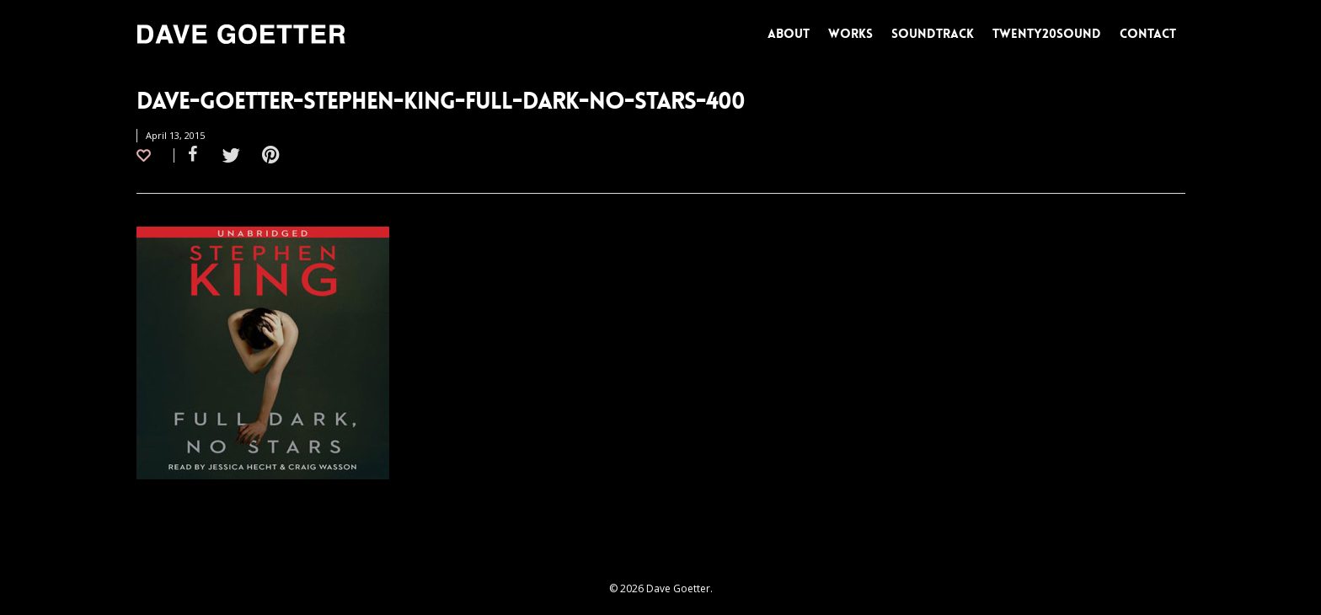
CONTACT (1148, 33)
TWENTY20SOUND (1046, 33)
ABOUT (788, 33)
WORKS (850, 33)
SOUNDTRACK (932, 33)
